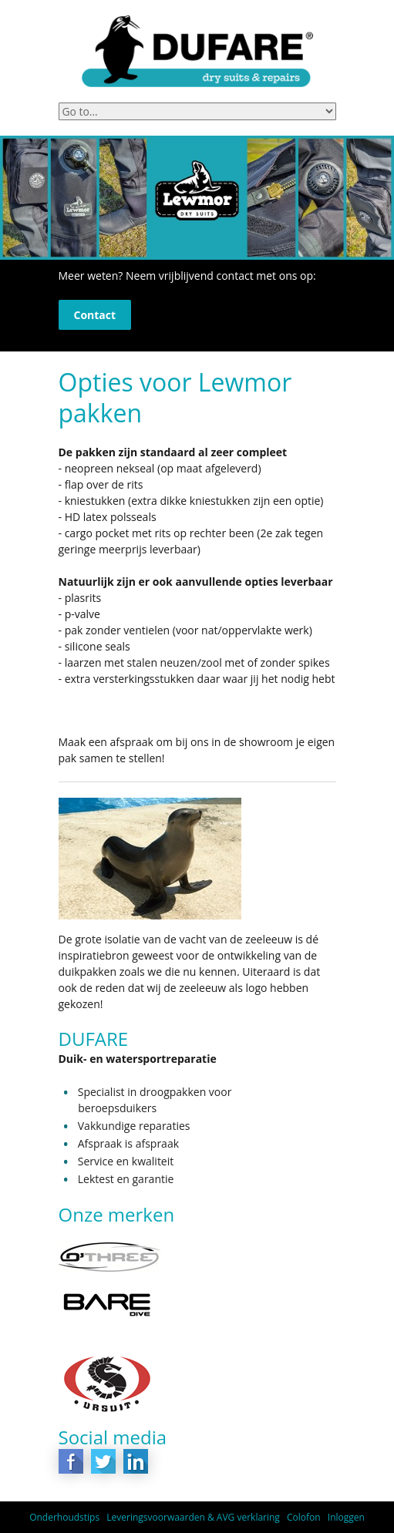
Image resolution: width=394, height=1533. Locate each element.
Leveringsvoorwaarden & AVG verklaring (193, 1517)
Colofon (304, 1517)
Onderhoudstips (64, 1517)
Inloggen (346, 1517)
